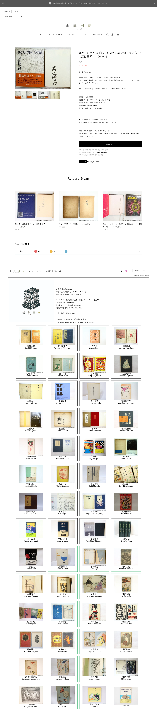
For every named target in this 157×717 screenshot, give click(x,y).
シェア (91, 162)
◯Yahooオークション (64, 319)
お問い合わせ (97, 34)
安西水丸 (126, 705)
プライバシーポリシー (36, 271)
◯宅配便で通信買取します (66, 322)
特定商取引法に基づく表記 (53, 271)
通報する (98, 161)
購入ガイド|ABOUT (56, 34)
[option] (43, 68)
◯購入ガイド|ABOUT (86, 322)
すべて (22, 251)
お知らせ (71, 34)
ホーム (41, 34)
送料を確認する (101, 152)
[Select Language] (13, 16)
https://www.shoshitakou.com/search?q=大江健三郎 (98, 122)
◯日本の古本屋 (80, 319)
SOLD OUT (110, 144)
